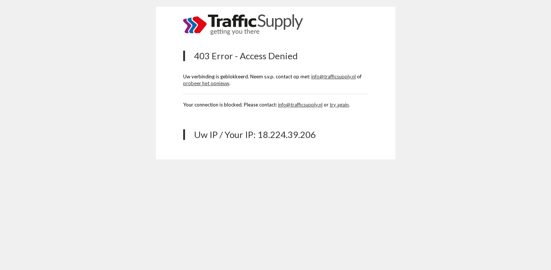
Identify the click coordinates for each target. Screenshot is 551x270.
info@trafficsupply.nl (333, 77)
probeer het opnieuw (206, 83)
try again (339, 105)
